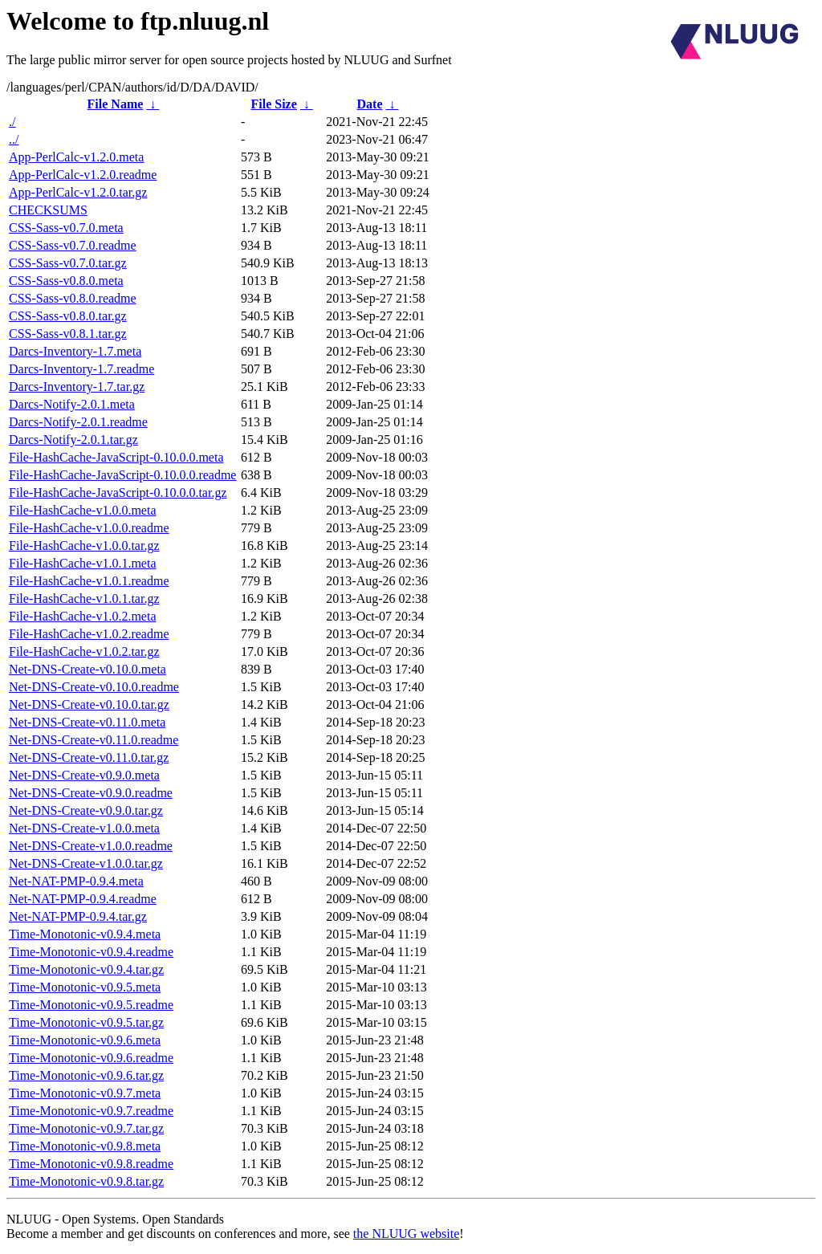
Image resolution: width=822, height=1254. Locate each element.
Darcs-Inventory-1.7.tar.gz (76, 386)
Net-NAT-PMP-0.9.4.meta (76, 881)
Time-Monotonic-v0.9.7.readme (91, 1111)
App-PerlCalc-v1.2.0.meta (76, 157)
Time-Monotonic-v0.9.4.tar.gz (86, 969)
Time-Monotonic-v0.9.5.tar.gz (86, 1022)
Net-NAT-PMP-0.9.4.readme (83, 899)
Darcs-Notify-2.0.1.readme (78, 422)
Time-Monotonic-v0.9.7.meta (85, 1093)
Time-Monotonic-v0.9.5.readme (91, 1005)
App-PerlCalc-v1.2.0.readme (83, 174)
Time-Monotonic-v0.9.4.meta (85, 934)
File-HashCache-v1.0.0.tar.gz (84, 545)
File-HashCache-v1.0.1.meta (83, 563)
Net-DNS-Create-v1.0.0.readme (91, 846)
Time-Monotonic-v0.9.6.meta (85, 1040)
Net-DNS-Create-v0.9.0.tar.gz (86, 810)
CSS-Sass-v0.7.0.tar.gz (68, 263)
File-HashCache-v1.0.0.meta (83, 510)
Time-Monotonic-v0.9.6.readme (91, 1058)
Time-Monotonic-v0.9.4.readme (91, 952)
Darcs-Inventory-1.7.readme (81, 369)
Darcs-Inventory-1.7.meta (75, 351)
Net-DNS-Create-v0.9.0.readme (91, 793)
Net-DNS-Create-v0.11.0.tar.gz (89, 757)
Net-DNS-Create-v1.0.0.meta (84, 828)
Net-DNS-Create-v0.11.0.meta (87, 722)
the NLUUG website (406, 1233)
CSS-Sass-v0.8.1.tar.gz (68, 333)
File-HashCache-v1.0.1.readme (89, 581)
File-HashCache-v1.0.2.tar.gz (84, 651)
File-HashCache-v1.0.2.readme (89, 634)
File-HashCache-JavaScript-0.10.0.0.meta (116, 457)
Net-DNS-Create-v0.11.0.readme (93, 740)
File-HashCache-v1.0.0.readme (89, 528)
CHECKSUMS (48, 210)
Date (370, 104)
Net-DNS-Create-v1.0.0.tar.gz (86, 863)
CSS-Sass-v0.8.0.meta (66, 280)
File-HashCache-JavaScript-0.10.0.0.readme (122, 475)
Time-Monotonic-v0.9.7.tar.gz (86, 1128)
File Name (115, 104)
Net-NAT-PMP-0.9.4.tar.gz (78, 916)
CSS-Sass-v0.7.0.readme (72, 245)
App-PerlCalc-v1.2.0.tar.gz (78, 192)
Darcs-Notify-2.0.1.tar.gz (73, 439)
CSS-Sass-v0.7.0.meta (66, 227)
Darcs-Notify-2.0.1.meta (72, 404)
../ (13, 139)
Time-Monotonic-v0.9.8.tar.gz (86, 1181)
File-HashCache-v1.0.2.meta (83, 616)
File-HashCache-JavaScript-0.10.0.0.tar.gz (117, 492)
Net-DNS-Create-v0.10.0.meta (87, 669)
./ (12, 121)
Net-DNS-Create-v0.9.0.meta (84, 775)
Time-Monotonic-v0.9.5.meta (85, 987)
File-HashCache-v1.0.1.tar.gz (84, 598)
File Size (273, 104)
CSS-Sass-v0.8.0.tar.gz (68, 316)
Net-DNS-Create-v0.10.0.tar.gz (89, 704)
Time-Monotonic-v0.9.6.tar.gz (86, 1075)
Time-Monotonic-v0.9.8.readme (91, 1164)
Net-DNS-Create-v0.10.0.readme (94, 687)
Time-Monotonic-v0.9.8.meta (85, 1146)
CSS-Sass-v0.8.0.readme (72, 298)
